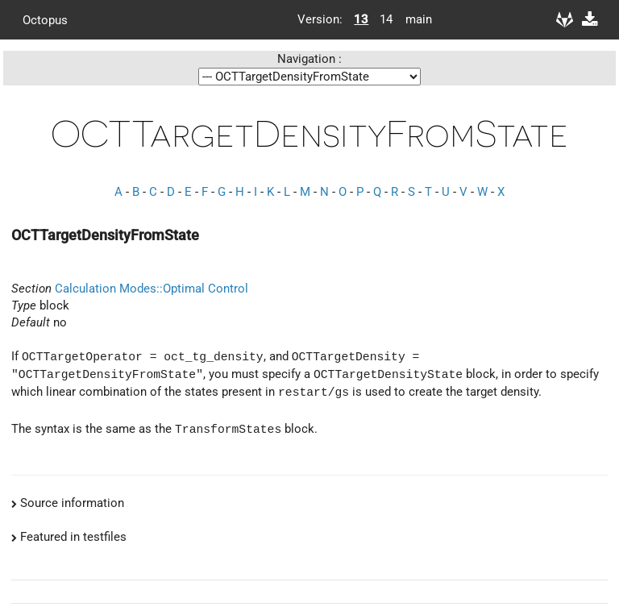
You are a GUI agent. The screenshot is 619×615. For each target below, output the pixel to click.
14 (386, 19)
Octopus (45, 19)
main (412, 19)
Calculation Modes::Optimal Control (151, 288)
